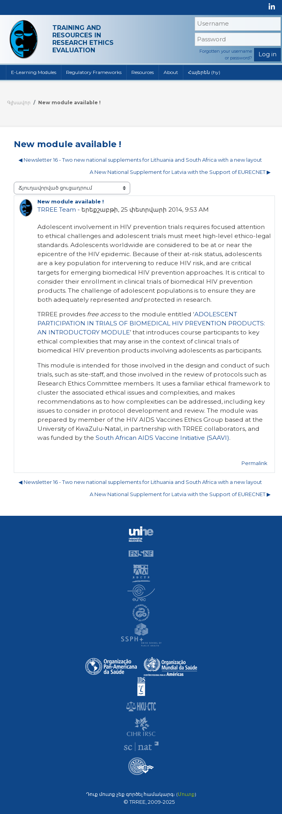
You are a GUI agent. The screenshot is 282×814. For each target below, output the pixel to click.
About (171, 72)
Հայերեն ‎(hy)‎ (204, 72)
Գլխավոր (19, 102)
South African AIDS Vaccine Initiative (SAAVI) (162, 437)
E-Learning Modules (33, 72)
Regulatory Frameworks (94, 72)
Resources (142, 72)
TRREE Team (56, 209)
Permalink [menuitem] (254, 463)
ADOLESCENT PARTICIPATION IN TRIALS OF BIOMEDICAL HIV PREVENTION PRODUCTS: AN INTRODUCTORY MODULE (151, 323)
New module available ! (69, 102)
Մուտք (186, 794)
